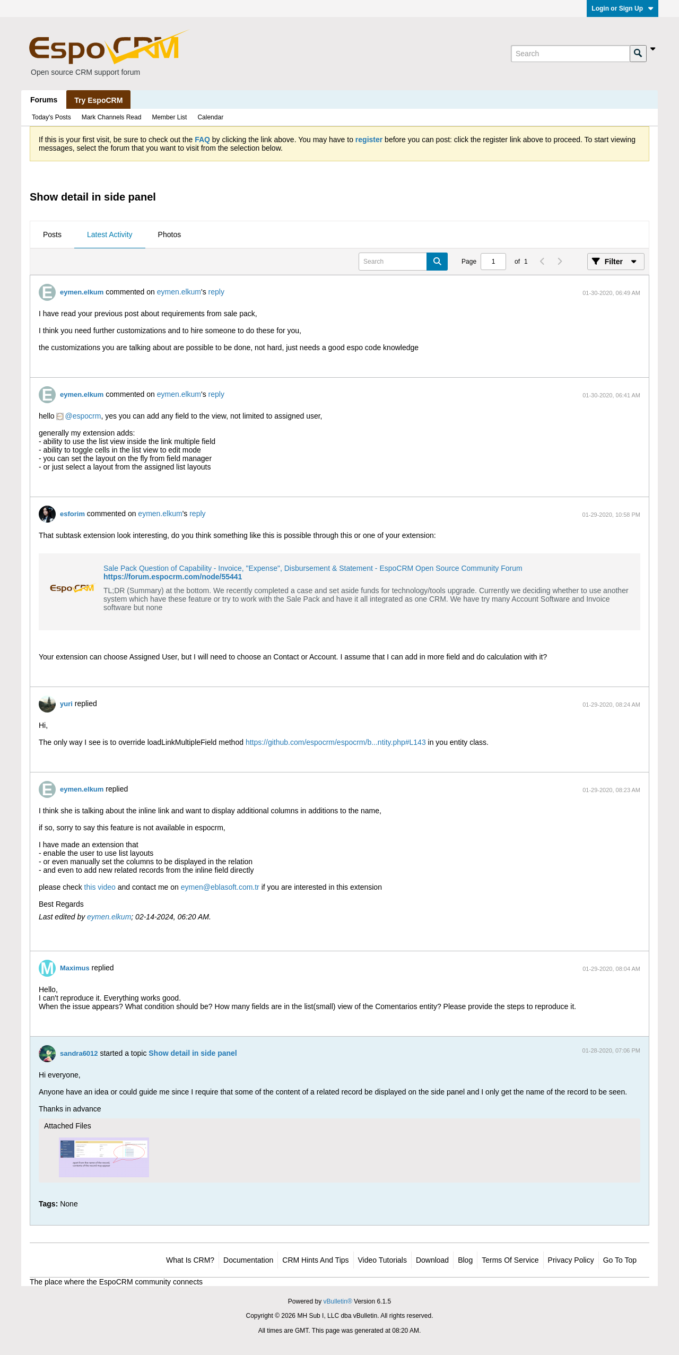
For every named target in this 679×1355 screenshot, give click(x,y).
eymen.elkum (81, 292)
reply (216, 292)
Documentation (248, 1260)
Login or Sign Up (622, 8)
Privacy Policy (571, 1260)
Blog (465, 1260)
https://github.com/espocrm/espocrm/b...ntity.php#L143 (336, 742)
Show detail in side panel (193, 1053)
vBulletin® (338, 1301)
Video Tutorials (382, 1260)
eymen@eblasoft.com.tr (220, 887)
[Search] (570, 53)
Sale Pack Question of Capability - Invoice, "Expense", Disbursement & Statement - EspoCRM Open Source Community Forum (313, 568)
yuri (66, 704)
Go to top (620, 1260)
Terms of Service (510, 1260)
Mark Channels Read (112, 117)
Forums (43, 99)
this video (100, 887)
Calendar (210, 117)
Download (432, 1260)
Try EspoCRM (98, 100)
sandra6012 (79, 1053)
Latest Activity (110, 234)
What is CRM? (190, 1260)
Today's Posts (51, 117)
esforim (72, 514)
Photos (169, 234)
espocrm (87, 416)
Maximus (75, 968)
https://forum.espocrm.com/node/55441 (172, 576)
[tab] (52, 235)
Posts (52, 234)
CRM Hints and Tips (315, 1260)
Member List (169, 117)
